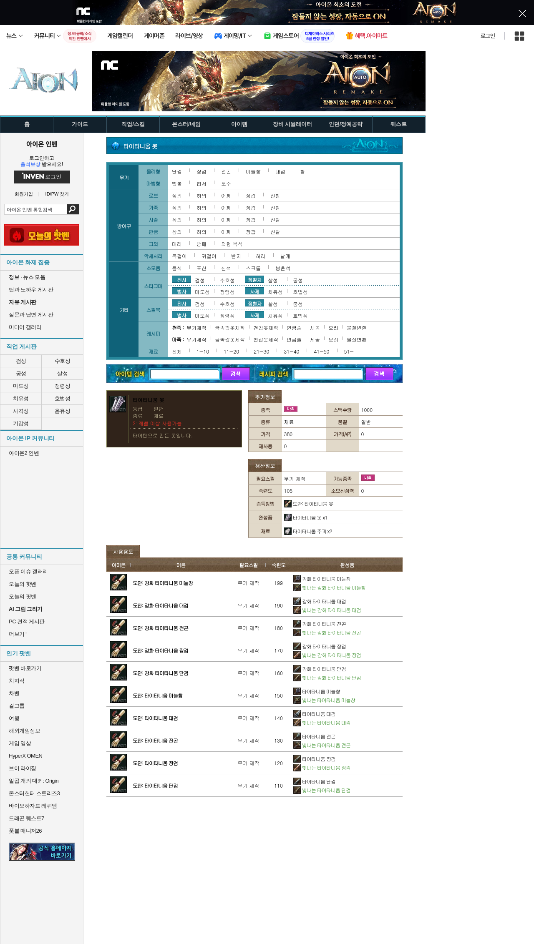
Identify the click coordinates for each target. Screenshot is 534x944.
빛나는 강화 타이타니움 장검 (327, 654)
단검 (177, 171)
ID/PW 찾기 (57, 194)
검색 (73, 209)
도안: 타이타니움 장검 (155, 762)
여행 (14, 718)
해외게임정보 (24, 730)
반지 (236, 255)
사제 (254, 291)
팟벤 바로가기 (25, 668)
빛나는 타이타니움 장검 (321, 767)
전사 (181, 279)
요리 (333, 327)
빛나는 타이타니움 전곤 (321, 744)
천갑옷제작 (265, 327)
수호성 (63, 361)
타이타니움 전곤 (314, 736)
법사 (181, 291)
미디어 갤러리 (25, 327)
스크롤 (253, 267)
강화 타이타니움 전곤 (319, 623)
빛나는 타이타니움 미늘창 (324, 699)
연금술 (294, 327)
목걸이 (179, 255)
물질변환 (357, 327)
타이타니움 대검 (314, 713)
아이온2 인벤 (24, 453)
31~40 (291, 351)
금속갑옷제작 (230, 327)
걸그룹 (17, 705)
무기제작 (196, 327)
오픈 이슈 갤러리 (28, 571)
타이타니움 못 (305, 517)
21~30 (261, 351)
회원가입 (24, 194)
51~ (349, 351)
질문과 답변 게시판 (31, 314)
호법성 (63, 398)
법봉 (177, 183)
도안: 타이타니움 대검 (155, 717)
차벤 (14, 693)
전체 (177, 351)
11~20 (231, 351)
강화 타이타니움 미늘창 (321, 578)
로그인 (488, 36)
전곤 (226, 171)
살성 (62, 373)
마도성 (21, 386)
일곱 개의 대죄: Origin (33, 780)
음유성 (63, 411)
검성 (21, 361)
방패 (201, 243)
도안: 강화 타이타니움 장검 (160, 650)
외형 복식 (232, 243)
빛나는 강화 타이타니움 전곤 (327, 632)
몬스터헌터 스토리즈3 (34, 793)
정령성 (63, 386)
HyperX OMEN (25, 755)
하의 (201, 195)
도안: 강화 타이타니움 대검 (160, 605)
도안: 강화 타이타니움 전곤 (160, 627)
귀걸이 (209, 255)
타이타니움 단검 (314, 781)
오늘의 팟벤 (22, 596)
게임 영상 (20, 743)
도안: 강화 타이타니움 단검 (160, 672)
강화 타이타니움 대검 (319, 601)
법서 (201, 183)
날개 (285, 255)
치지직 (17, 680)
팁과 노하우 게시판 (31, 289)
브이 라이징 (22, 768)
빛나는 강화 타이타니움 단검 (327, 677)
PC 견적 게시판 (27, 621)
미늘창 (253, 171)
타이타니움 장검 (314, 758)
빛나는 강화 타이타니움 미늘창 (329, 587)
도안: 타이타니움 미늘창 (157, 695)
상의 (177, 195)
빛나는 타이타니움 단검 (321, 789)
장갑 (251, 195)
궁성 (21, 373)
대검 (280, 171)
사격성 (21, 411)
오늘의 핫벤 (22, 584)
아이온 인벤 (41, 144)
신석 (226, 267)
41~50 (321, 351)
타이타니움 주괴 (308, 531)
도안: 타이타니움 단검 (155, 785)
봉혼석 (282, 267)
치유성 (21, 398)
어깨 (226, 195)
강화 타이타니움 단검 (319, 668)
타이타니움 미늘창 (316, 691)
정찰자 (255, 279)
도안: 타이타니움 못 (308, 503)
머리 (177, 243)
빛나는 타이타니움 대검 (321, 722)
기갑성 (21, 423)
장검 (201, 171)
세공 (315, 327)
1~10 (202, 351)
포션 (201, 267)
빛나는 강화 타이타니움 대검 (327, 609)
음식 (177, 267)
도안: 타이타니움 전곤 (155, 740)
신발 (275, 195)
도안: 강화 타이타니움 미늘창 (163, 582)
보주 (226, 183)
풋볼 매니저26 (25, 831)
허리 (261, 255)
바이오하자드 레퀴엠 (33, 805)
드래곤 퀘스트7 (26, 818)
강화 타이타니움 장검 (319, 646)
